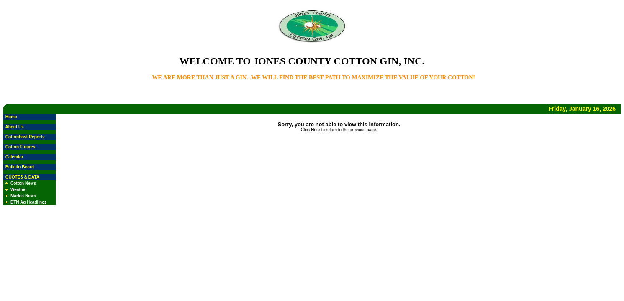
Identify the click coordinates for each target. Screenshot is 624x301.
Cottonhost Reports (25, 137)
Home (11, 117)
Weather (18, 189)
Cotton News (23, 183)
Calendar (14, 157)
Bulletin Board (19, 167)
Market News (23, 196)
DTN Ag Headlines (28, 202)
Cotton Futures (20, 147)
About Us (14, 127)
